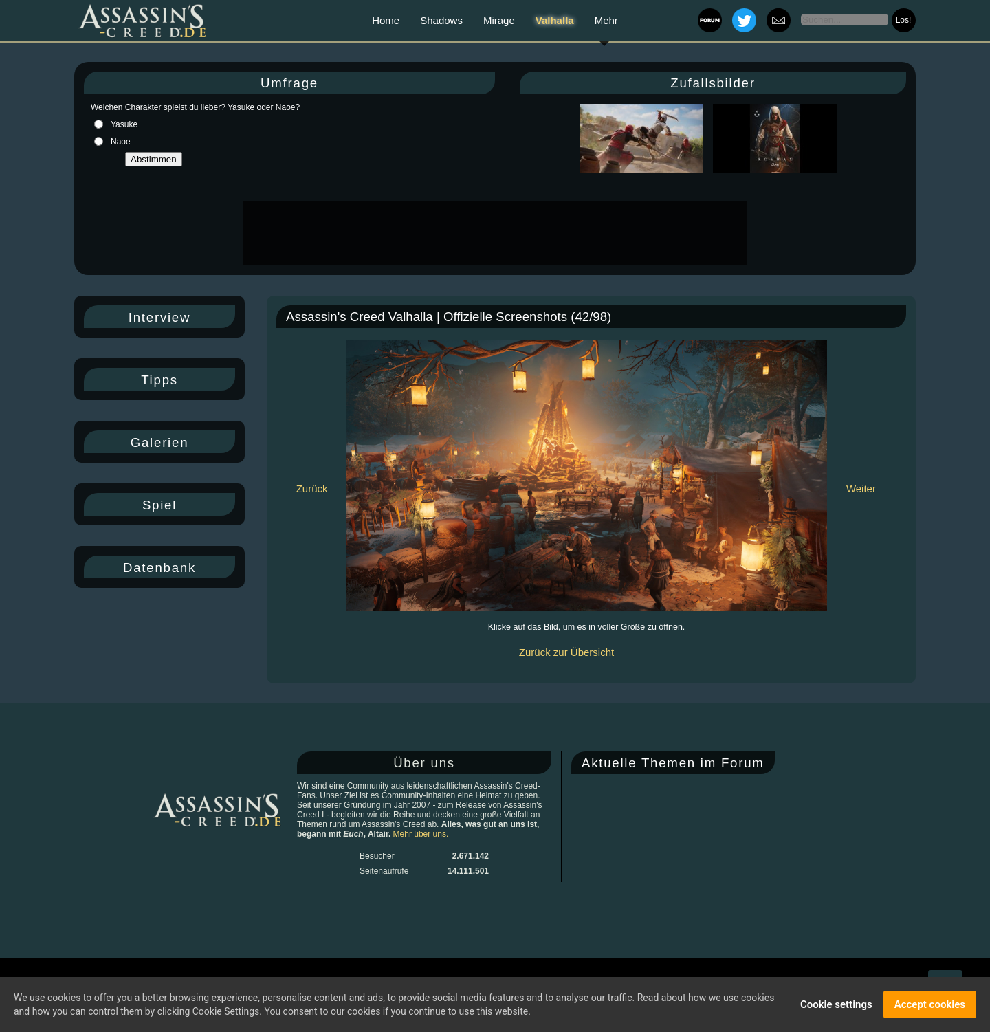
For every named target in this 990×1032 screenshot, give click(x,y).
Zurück (312, 488)
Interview (159, 317)
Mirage (499, 20)
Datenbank (159, 567)
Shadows (441, 20)
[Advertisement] (493, 233)
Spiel (159, 505)
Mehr (606, 20)
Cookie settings (836, 1004)
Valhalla (555, 20)
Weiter (861, 488)
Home (385, 20)
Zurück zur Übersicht (566, 652)
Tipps (159, 380)
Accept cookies (929, 1004)
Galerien (160, 442)
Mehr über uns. (421, 834)
